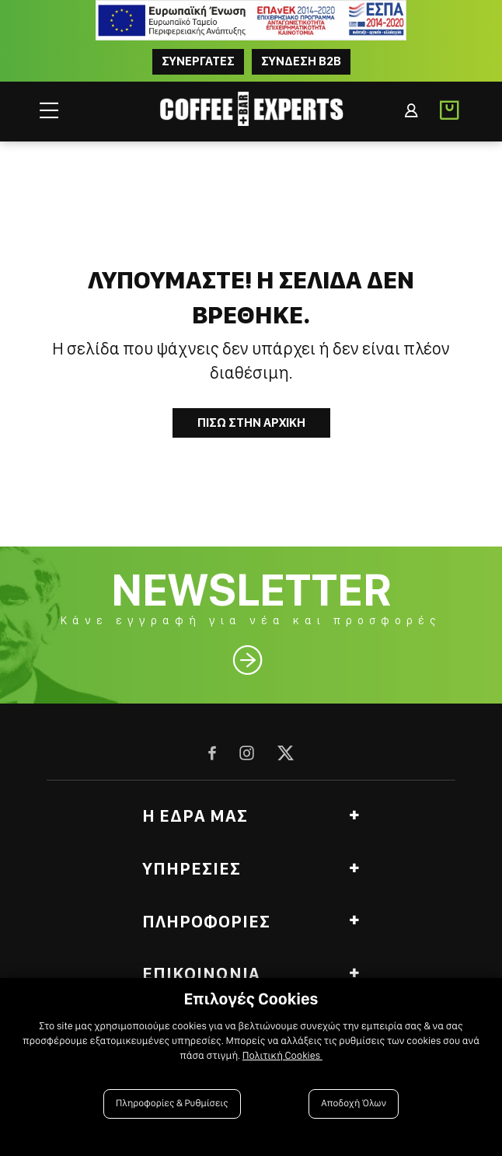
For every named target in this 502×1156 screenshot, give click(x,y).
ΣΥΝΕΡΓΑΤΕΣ (198, 61)
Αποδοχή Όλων (353, 1103)
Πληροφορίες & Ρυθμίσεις (172, 1103)
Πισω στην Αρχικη (251, 422)
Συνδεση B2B (301, 61)
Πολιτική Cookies (282, 1055)
